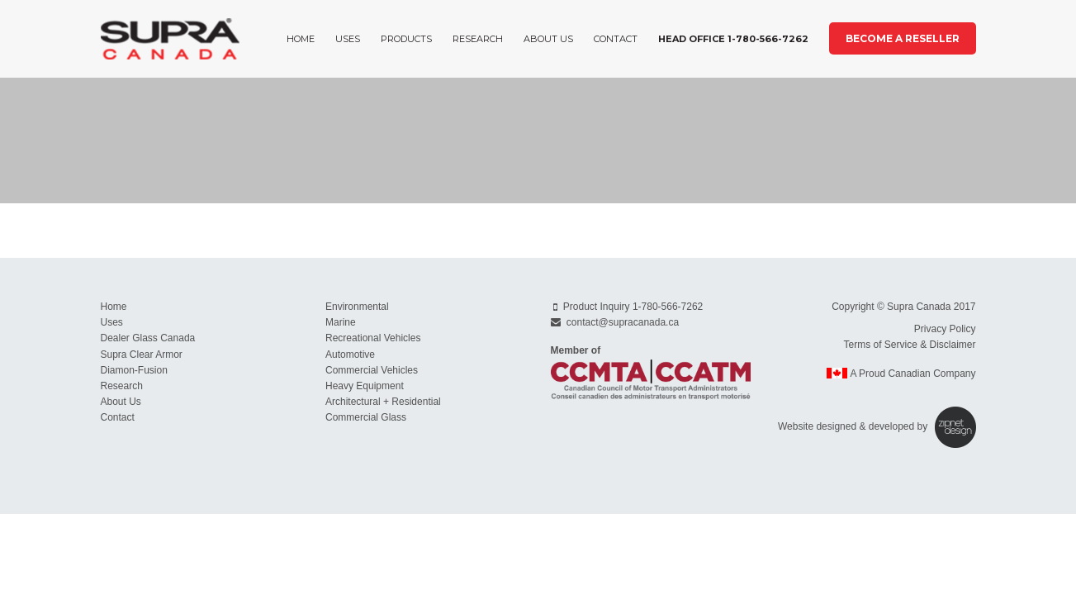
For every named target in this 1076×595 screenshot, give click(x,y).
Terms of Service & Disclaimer (909, 344)
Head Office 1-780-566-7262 (733, 39)
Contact (616, 39)
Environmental (357, 306)
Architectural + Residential (383, 401)
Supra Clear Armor (141, 354)
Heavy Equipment (364, 386)
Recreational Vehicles (372, 338)
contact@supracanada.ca (622, 322)
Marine (340, 322)
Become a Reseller (903, 38)
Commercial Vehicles (371, 370)
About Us (548, 39)
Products (406, 39)
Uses (347, 39)
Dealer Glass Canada (148, 338)
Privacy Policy (945, 329)
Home (301, 39)
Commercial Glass (365, 417)
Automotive (350, 354)
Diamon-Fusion (134, 370)
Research (478, 39)
